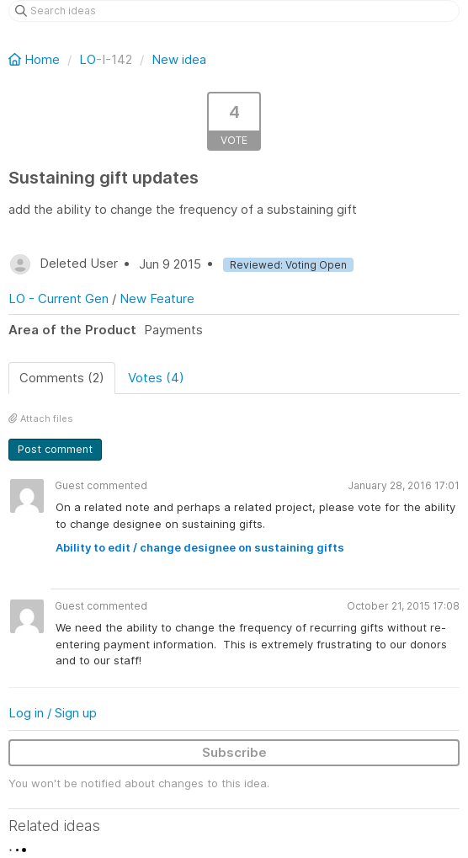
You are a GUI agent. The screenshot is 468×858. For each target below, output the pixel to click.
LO (87, 59)
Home (35, 59)
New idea (179, 59)
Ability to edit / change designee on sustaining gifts (200, 547)
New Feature (157, 298)
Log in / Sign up (52, 713)
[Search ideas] (234, 11)
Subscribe (234, 752)
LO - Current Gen (58, 298)
